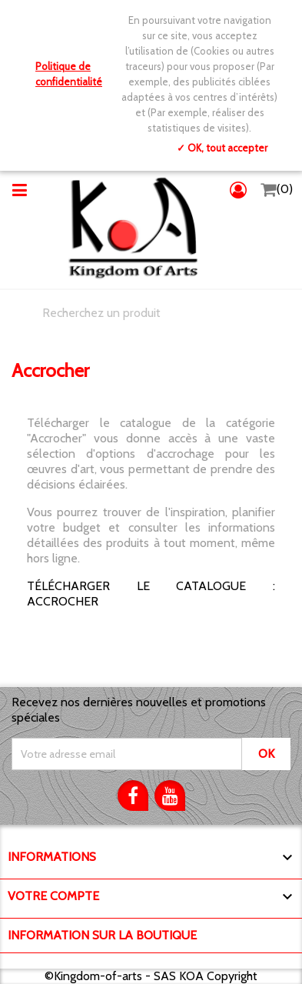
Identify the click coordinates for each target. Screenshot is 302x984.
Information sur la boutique (102, 935)
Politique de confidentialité (68, 74)
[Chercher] (151, 313)
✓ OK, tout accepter (222, 148)
